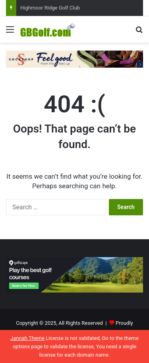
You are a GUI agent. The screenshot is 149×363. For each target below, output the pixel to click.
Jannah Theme (27, 338)
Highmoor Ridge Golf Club (50, 8)
